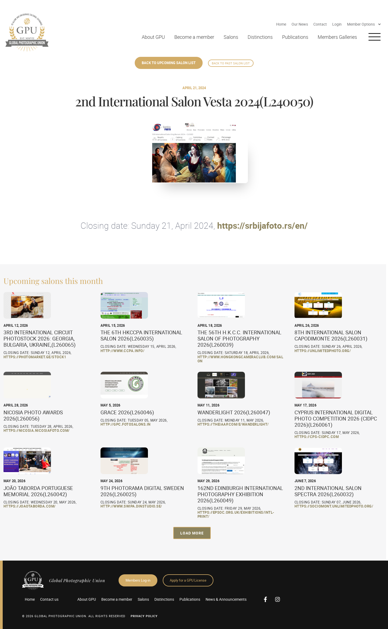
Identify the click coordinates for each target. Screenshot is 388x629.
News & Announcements (226, 599)
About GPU (153, 37)
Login (337, 24)
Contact (320, 24)
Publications (295, 37)
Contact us (49, 599)
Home (281, 24)
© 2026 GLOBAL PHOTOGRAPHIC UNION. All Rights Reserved (73, 616)
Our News (300, 24)
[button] (192, 533)
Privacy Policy (144, 616)
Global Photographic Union (77, 580)
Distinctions (260, 37)
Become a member (194, 37)
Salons (231, 37)
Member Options (364, 24)
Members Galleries (337, 37)
